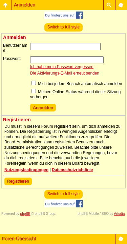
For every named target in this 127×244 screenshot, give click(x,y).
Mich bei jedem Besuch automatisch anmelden (76, 83)
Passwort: (12, 58)
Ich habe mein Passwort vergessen (61, 66)
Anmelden (24, 4)
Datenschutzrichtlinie (72, 169)
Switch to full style (63, 27)
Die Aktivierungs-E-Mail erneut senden (64, 73)
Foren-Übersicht (19, 238)
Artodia (119, 214)
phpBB (25, 214)
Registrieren (18, 181)
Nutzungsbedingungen (26, 169)
